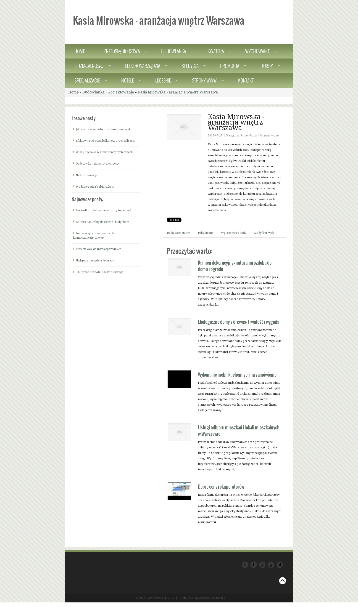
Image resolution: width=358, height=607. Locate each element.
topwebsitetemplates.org (209, 597)
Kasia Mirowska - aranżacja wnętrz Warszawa (178, 92)
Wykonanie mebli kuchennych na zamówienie (237, 374)
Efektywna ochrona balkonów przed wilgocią (105, 140)
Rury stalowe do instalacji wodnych (98, 249)
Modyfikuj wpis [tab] (264, 232)
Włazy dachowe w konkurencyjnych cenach (104, 152)
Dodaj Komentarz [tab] (178, 232)
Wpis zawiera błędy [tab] (234, 232)
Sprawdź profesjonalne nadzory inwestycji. (104, 210)
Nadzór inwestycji (87, 175)
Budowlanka (93, 92)
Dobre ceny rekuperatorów (221, 486)
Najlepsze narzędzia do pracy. (95, 260)
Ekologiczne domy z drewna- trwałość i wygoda (238, 321)
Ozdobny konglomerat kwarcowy (98, 163)
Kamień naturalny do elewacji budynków (102, 222)
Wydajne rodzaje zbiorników (95, 186)
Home (73, 92)
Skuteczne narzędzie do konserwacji (99, 272)
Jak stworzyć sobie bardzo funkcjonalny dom (105, 129)
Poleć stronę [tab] (205, 232)
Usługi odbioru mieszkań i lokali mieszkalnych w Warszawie (238, 430)
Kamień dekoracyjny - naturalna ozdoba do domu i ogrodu (234, 265)
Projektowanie (121, 92)
